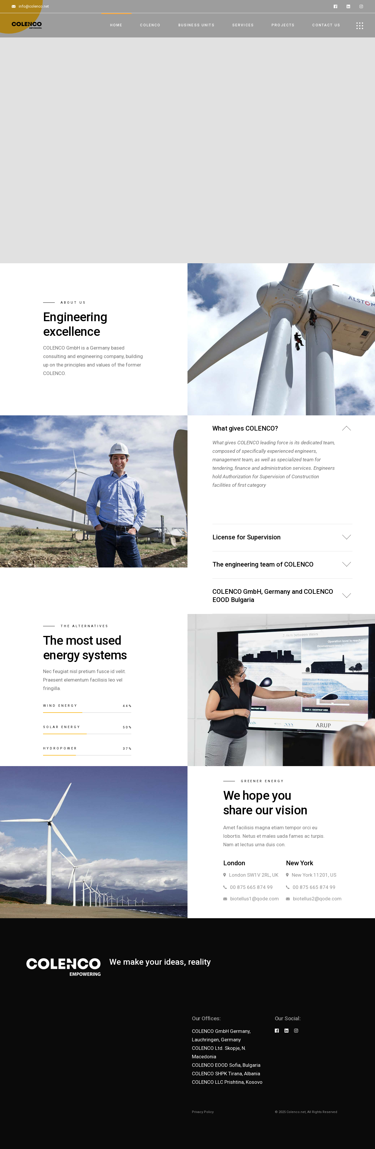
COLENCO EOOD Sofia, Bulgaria (226, 1065)
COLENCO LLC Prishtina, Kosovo (227, 1082)
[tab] (282, 426)
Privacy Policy (203, 1112)
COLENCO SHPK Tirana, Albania (226, 1073)
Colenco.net (296, 1112)
